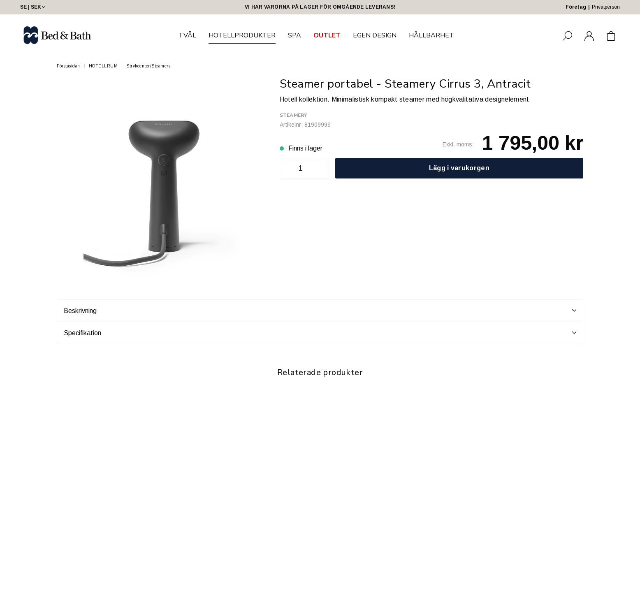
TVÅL (187, 35)
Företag (576, 7)
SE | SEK (33, 7)
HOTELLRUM (103, 66)
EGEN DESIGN (375, 35)
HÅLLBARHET (431, 35)
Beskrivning (320, 310)
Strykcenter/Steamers (148, 66)
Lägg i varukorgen (459, 168)
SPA (294, 35)
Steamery (293, 115)
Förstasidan (68, 66)
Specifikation (320, 333)
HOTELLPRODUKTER (242, 35)
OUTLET (327, 35)
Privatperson (606, 7)
